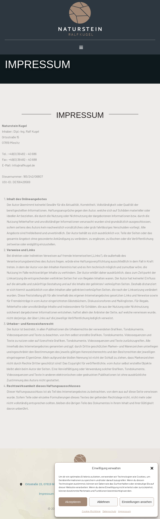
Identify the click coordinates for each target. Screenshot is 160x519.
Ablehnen (103, 501)
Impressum (124, 511)
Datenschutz (109, 511)
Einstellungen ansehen (137, 501)
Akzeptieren (73, 501)
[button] (152, 468)
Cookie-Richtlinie (91, 511)
